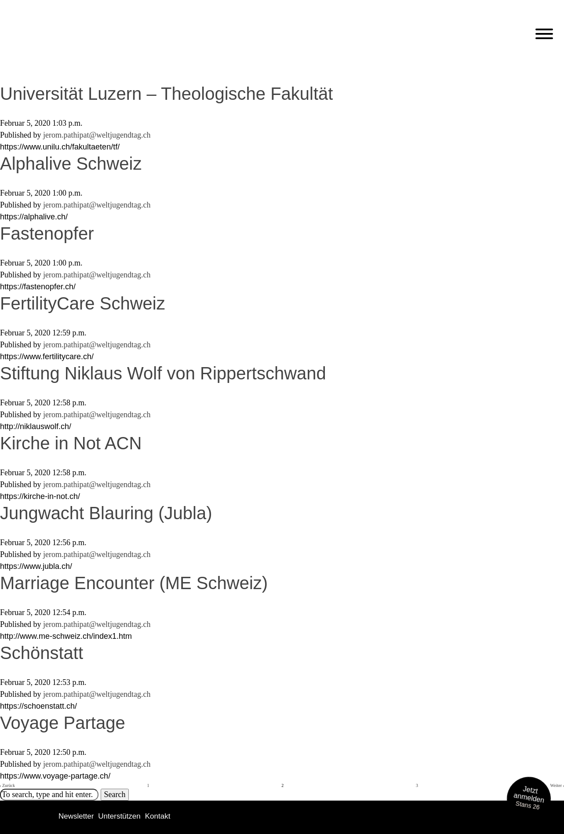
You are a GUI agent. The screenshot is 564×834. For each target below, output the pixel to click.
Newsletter (76, 816)
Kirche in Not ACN (71, 443)
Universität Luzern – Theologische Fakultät (166, 93)
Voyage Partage (62, 722)
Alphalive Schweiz (71, 163)
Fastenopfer (47, 233)
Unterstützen (119, 816)
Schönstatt (41, 653)
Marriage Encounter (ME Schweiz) (134, 583)
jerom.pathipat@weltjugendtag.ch (97, 135)
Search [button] (115, 794)
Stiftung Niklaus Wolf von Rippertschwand (163, 373)
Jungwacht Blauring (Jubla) (106, 513)
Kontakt (158, 816)
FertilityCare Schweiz (82, 303)
